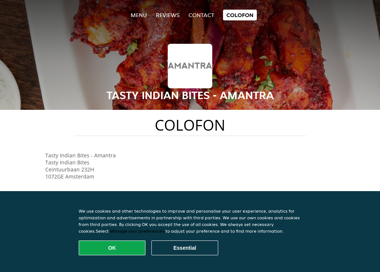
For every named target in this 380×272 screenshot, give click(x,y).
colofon (239, 15)
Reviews (168, 15)
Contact (201, 15)
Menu (139, 15)
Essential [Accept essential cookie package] (184, 248)
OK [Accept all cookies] (112, 248)
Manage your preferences (137, 231)
